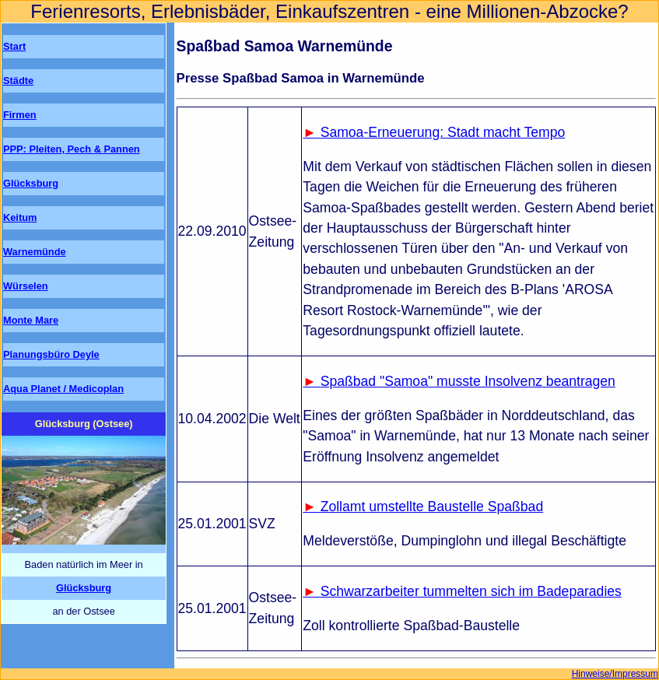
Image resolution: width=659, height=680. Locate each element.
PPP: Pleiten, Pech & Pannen (71, 149)
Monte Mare (30, 320)
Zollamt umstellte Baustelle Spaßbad (432, 506)
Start (14, 46)
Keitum (20, 217)
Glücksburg (30, 183)
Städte (18, 80)
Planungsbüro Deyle (51, 354)
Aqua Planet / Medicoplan (63, 388)
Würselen (25, 286)
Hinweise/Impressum (615, 673)
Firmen (20, 115)
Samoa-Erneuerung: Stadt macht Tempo (443, 132)
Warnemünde (34, 252)
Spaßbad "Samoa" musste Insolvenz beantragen (468, 381)
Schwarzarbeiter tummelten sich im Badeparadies (471, 591)
